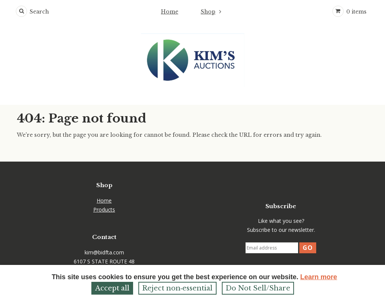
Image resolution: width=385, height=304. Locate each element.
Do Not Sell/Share (258, 288)
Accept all (112, 288)
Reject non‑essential (177, 288)
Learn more (318, 277)
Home (169, 11)
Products (104, 209)
